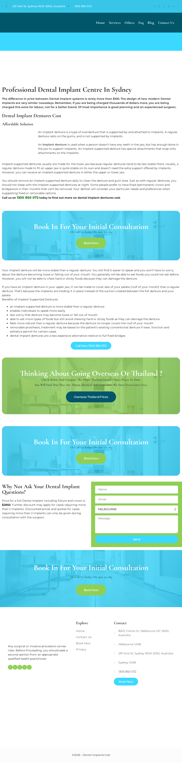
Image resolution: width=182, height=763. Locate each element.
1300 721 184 (105, 232)
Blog (151, 22)
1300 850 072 (82, 6)
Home (100, 22)
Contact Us (166, 22)
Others (129, 22)
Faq (141, 22)
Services (115, 22)
